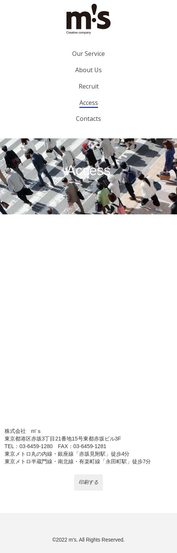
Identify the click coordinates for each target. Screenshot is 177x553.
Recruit (89, 86)
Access (88, 102)
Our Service (88, 53)
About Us (88, 70)
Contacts (88, 118)
